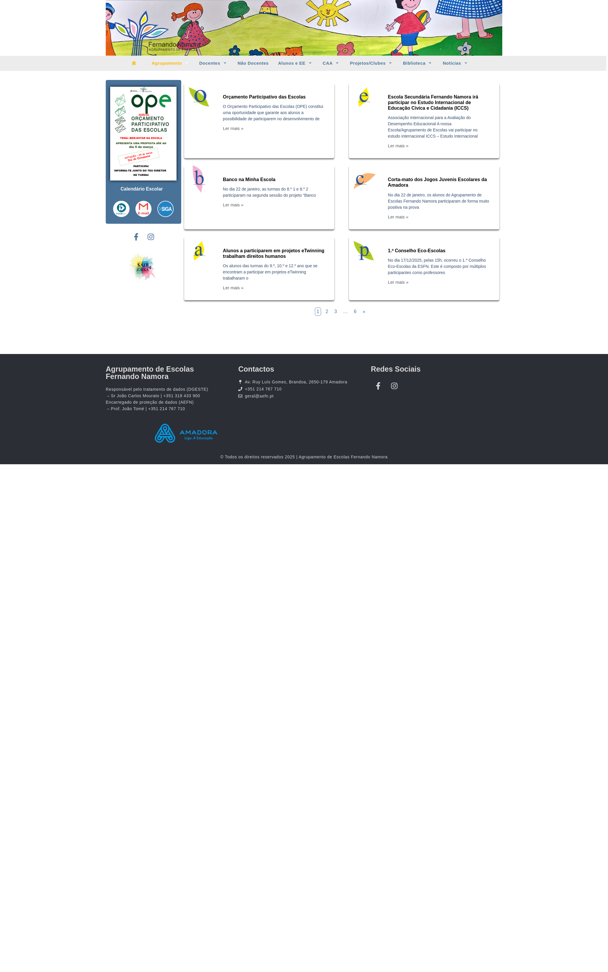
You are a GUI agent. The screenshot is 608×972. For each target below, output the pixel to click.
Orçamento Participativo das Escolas (264, 96)
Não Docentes (253, 63)
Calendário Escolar (141, 188)
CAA (332, 63)
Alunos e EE (295, 63)
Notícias (456, 63)
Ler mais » (233, 128)
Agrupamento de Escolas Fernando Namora (150, 372)
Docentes (213, 63)
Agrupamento (171, 63)
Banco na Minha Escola (249, 179)
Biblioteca (418, 63)
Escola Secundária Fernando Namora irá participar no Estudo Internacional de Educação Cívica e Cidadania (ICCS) (433, 102)
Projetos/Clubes (372, 63)
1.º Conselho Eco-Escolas (417, 250)
